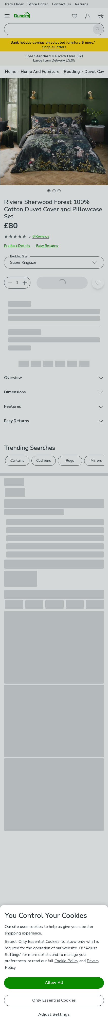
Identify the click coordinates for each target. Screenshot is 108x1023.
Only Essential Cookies (54, 1000)
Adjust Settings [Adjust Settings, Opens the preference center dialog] (53, 1014)
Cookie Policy (66, 961)
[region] (54, 964)
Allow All (54, 982)
